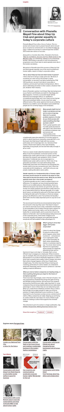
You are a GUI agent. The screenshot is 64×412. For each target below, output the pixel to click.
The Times (52, 93)
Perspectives (57, 25)
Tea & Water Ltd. (10, 2)
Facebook (41, 312)
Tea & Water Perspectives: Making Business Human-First (41, 306)
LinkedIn (49, 312)
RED (24, 95)
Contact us (25, 356)
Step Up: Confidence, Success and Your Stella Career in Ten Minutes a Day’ (42, 57)
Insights (25, 2)
